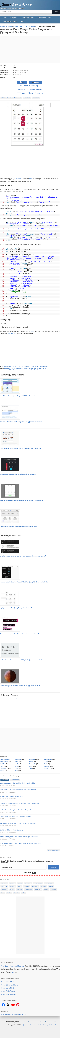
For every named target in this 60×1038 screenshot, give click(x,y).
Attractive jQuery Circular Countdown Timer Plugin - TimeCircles (19, 836)
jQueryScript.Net (27, 1025)
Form (16, 761)
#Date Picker (27, 97)
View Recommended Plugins (30, 89)
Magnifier (12, 886)
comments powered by (10, 699)
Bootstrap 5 (4, 883)
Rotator (17, 766)
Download (35, 82)
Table (16, 768)
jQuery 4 (12, 883)
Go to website (17, 75)
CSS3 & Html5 (4, 761)
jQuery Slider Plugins (8, 982)
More (13, 972)
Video (23, 893)
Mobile (45, 764)
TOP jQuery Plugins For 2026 (30, 93)
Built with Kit (30, 872)
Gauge (46, 889)
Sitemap (45, 1025)
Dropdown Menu (38, 883)
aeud (32, 331)
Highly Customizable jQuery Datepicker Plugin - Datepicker (19, 608)
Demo (22, 82)
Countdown (28, 883)
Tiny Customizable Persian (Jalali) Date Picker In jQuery (18, 474)
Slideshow (47, 766)
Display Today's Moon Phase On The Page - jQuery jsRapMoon (20, 686)
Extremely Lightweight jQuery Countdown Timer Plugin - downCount (20, 843)
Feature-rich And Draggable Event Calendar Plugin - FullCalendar (19, 803)
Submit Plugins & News (9, 1014)
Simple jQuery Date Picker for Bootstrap (12, 796)
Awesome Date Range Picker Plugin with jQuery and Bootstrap (26, 31)
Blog (22, 21)
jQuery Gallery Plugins (8, 994)
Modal (19, 886)
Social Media (4, 768)
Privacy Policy (38, 1025)
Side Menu (53, 889)
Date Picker (4, 886)
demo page (11, 333)
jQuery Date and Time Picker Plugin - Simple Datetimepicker (18, 823)
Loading (17, 764)
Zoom (16, 770)
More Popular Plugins (53, 850)
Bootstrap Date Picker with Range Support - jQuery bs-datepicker (21, 422)
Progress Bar (28, 889)
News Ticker (35, 886)
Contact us (22, 1014)
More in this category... (30, 85)
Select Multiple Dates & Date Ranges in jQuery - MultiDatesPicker (21, 448)
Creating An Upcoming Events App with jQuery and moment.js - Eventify (23, 556)
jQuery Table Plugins (8, 991)
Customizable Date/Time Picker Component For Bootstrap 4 (18, 790)
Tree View (16, 893)
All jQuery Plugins (5, 759)
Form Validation (49, 883)
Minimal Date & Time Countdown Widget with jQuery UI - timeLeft (21, 660)
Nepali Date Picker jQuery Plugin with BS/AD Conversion (18, 396)
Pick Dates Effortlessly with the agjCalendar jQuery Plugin (18, 526)
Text (30, 768)
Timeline (9, 893)
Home (5, 17)
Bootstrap (19, 179)
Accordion (18, 759)
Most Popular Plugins (44, 17)
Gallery (31, 761)
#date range (36, 97)
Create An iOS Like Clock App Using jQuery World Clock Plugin (25, 366)
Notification (19, 889)
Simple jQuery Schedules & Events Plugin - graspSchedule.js (25, 369)
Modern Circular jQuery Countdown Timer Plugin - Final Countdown (20, 810)
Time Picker (4, 889)
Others (2, 766)
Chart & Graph (48, 759)
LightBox (2, 764)
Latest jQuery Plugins (27, 17)
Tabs (2, 893)
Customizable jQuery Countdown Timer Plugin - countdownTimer (21, 634)
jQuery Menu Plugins (8, 988)
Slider (31, 766)
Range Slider (38, 889)
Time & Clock (47, 768)
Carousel (20, 883)
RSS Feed (52, 1025)
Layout (46, 761)
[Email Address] (24, 867)
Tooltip (2, 770)
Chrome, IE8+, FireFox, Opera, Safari (11, 97)
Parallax (51, 886)
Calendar (26, 886)
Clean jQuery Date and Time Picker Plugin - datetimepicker (17, 783)
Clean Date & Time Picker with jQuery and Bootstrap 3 (16, 816)
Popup (12, 889)
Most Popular (4, 779)
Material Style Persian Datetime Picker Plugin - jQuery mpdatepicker (22, 500)
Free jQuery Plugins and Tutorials (30, 4)
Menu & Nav (32, 764)
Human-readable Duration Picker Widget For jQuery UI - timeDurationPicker (24, 582)
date (30, 179)
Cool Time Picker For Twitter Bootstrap (11, 830)
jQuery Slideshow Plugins (9, 985)
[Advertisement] (30, 49)
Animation (32, 759)
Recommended (15, 779)
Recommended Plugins (10, 21)
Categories (13, 17)
